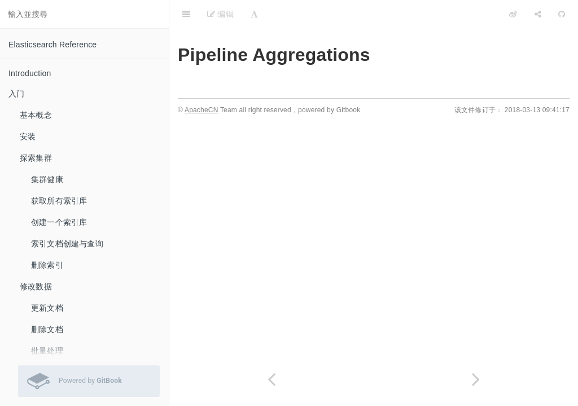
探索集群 (36, 157)
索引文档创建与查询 (67, 243)
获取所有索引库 (59, 200)
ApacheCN (201, 110)
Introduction (29, 73)
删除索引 (47, 265)
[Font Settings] (254, 14)
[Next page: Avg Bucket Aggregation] (476, 379)
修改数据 (36, 286)
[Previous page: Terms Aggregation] (271, 379)
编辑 (220, 14)
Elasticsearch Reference (52, 44)
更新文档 (47, 307)
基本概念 (36, 115)
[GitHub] (561, 14)
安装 (28, 136)
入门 (16, 93)
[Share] (538, 14)
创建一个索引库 (59, 222)
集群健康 (47, 179)
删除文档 (47, 329)
